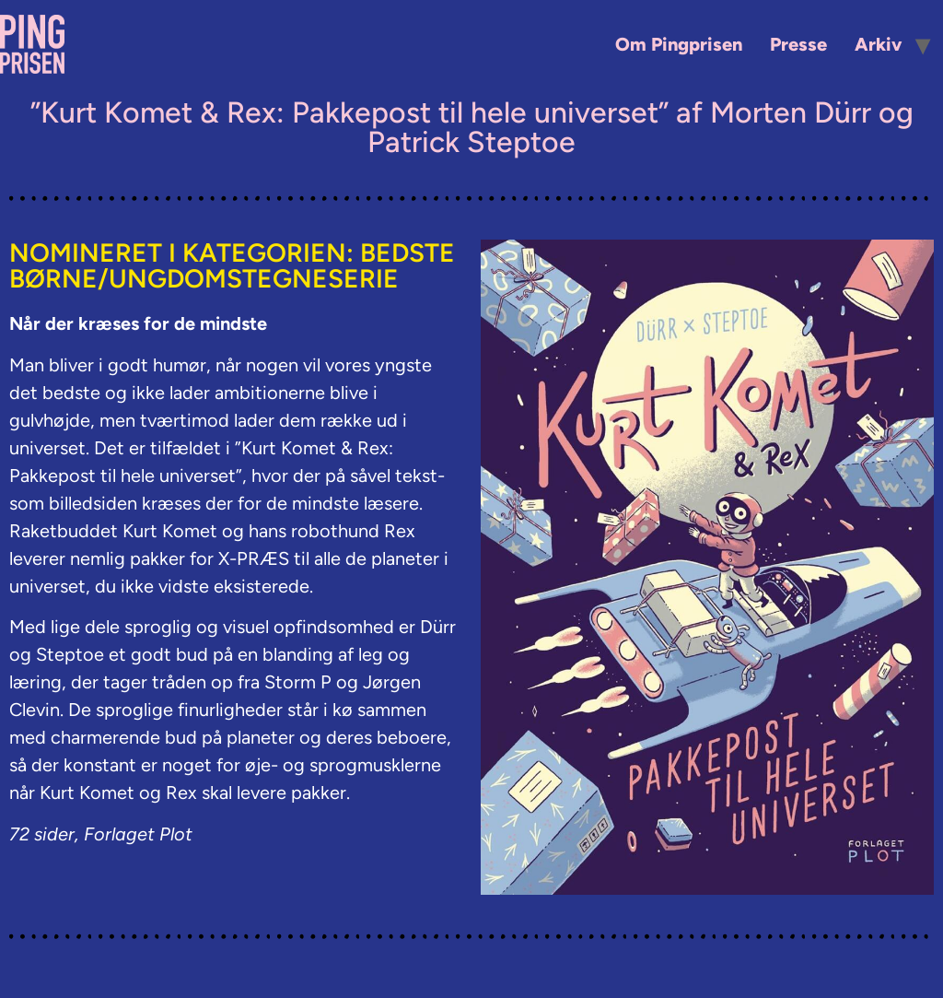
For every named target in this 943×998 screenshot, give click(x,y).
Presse (798, 44)
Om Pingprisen (678, 44)
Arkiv (878, 44)
